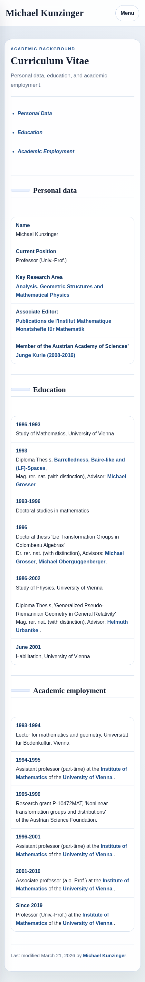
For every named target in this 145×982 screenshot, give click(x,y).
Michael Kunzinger (45, 13)
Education (30, 132)
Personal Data (35, 113)
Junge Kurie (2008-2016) (45, 355)
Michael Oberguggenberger (71, 561)
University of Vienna (88, 777)
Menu (127, 13)
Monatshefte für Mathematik (50, 329)
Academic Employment (46, 151)
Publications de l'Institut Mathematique (63, 321)
